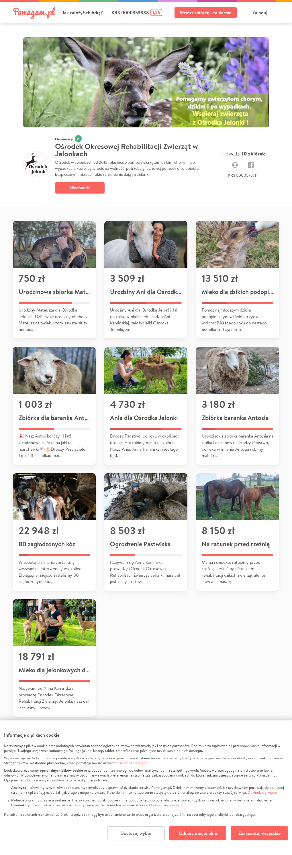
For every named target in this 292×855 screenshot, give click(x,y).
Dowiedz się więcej (133, 763)
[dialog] (146, 787)
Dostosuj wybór (136, 833)
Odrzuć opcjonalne (198, 833)
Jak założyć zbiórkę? (82, 12)
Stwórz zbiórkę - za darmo (206, 12)
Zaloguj (259, 12)
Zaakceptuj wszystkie (259, 833)
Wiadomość (79, 188)
